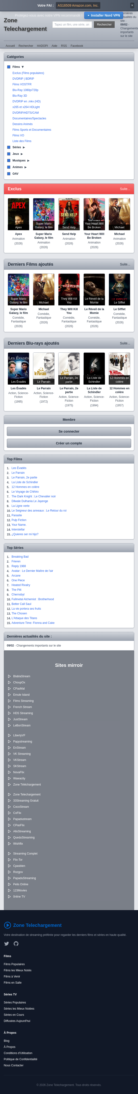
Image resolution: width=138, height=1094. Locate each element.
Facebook (77, 46)
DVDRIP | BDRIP (23, 78)
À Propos (9, 1047)
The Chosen (19, 613)
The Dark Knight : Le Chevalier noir (34, 496)
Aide (54, 46)
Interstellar (18, 529)
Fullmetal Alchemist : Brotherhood (33, 599)
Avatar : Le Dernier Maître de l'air (32, 571)
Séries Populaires (15, 1002)
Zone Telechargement (25, 24)
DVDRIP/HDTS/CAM (26, 112)
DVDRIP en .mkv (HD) (27, 101)
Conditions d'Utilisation (18, 1053)
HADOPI (42, 46)
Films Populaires (14, 964)
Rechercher (104, 24)
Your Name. (19, 524)
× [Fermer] (132, 5)
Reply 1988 (19, 566)
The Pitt (16, 589)
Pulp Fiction (19, 520)
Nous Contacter (13, 1065)
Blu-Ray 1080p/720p (25, 90)
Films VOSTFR (22, 84)
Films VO (18, 135)
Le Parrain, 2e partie (24, 477)
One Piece (18, 580)
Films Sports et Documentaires (32, 129)
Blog (6, 1040)
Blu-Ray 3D (20, 95)
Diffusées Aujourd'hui (17, 1021)
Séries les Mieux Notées (19, 1008)
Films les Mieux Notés (17, 970)
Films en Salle (12, 982)
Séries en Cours (14, 1014)
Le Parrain (18, 472)
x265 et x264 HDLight (26, 107)
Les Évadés (19, 468)
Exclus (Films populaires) (28, 73)
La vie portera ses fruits (26, 608)
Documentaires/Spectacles (29, 118)
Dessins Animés (23, 124)
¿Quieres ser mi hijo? (25, 534)
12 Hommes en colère (25, 487)
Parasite (17, 515)
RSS (64, 46)
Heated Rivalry (21, 585)
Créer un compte (69, 443)
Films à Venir (12, 976)
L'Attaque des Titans (24, 618)
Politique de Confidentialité (20, 1059)
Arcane (16, 575)
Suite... (125, 189)
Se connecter (69, 431)
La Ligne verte (20, 506)
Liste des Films (22, 141)
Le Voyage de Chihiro (25, 491)
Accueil (10, 46)
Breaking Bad (20, 556)
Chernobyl (18, 594)
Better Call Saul (21, 604)
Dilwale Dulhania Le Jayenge (30, 501)
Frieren (16, 561)
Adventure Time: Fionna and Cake (33, 623)
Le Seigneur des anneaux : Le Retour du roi (39, 510)
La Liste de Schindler (25, 482)
